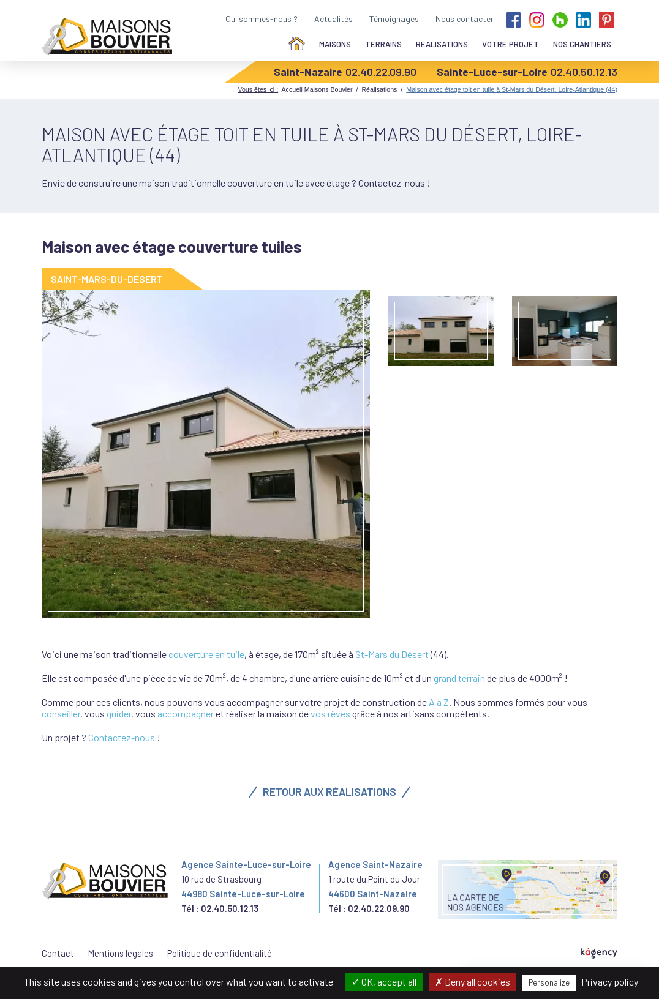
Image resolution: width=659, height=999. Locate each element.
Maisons (335, 44)
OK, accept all (384, 981)
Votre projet (510, 44)
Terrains (383, 44)
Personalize (549, 982)
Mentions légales (120, 953)
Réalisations (442, 44)
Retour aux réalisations (329, 791)
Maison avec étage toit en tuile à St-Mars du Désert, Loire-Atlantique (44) (511, 89)
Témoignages (394, 18)
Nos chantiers (582, 44)
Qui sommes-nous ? (261, 18)
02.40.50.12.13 (584, 71)
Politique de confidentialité (219, 953)
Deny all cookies (472, 981)
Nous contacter (464, 18)
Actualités (333, 18)
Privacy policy (609, 981)
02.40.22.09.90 (380, 71)
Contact (58, 953)
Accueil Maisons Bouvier (316, 89)
